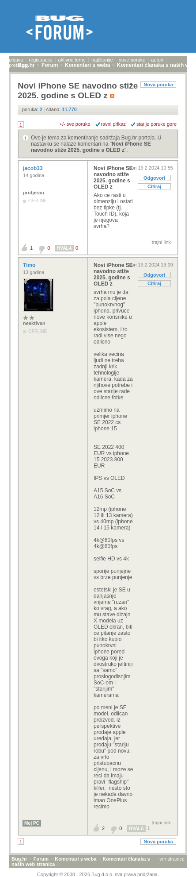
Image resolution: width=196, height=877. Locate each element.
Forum (41, 859)
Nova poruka (158, 84)
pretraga (18, 65)
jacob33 (33, 168)
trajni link (161, 242)
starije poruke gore (156, 124)
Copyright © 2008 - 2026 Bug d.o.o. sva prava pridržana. (98, 874)
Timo (30, 265)
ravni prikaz (113, 124)
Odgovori (154, 178)
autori (157, 59)
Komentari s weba (75, 859)
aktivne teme (72, 59)
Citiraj (154, 186)
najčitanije (102, 59)
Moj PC (31, 823)
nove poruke (132, 59)
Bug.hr (19, 859)
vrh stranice (172, 859)
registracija (40, 59)
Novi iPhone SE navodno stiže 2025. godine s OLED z (91, 147)
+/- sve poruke (75, 124)
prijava (16, 59)
